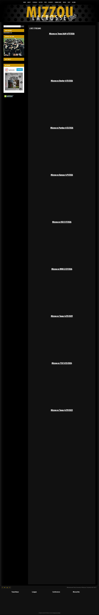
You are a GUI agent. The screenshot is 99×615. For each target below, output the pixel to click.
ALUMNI (73, 2)
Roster (40, 2)
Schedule (35, 2)
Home (24, 2)
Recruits (50, 2)
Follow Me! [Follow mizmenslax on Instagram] (20, 69)
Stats (45, 2)
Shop (69, 2)
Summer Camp (58, 2)
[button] (14, 81)
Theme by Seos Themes (56, 613)
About (29, 2)
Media (64, 2)
